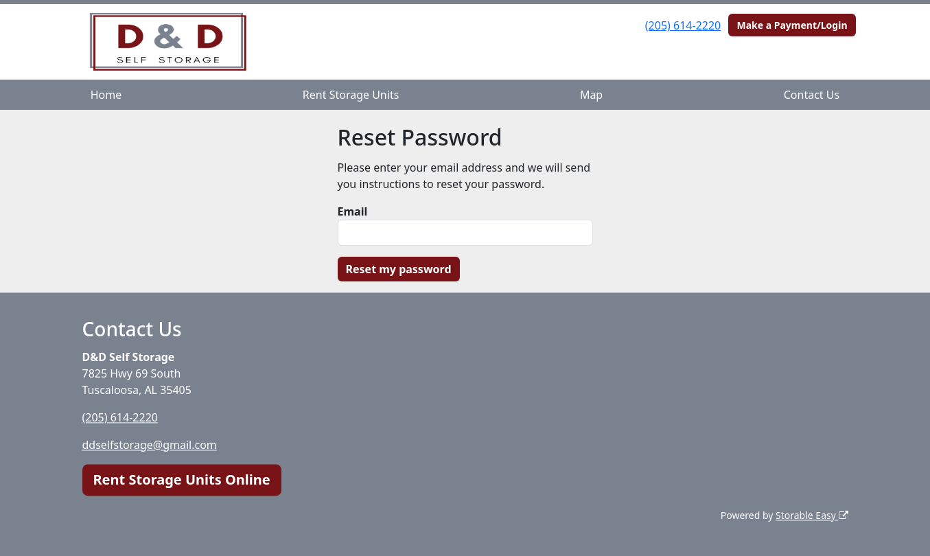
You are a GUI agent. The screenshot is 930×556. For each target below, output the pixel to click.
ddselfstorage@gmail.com (149, 444)
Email (353, 211)
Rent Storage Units (351, 94)
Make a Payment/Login (791, 25)
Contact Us (811, 94)
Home (106, 94)
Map (591, 94)
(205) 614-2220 (683, 25)
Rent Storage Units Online (181, 479)
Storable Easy (812, 515)
